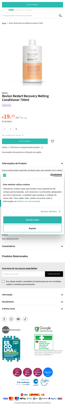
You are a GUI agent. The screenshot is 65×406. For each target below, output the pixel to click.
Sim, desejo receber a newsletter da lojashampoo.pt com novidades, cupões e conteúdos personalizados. (33, 283)
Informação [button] (7, 295)
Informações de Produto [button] (14, 163)
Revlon (5, 92)
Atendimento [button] (8, 302)
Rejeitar (32, 228)
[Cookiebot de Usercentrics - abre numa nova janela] (50, 175)
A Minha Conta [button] (8, 309)
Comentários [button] (8, 246)
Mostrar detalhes (49, 211)
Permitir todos (32, 220)
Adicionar (25, 141)
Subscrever (54, 274)
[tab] (32, 163)
